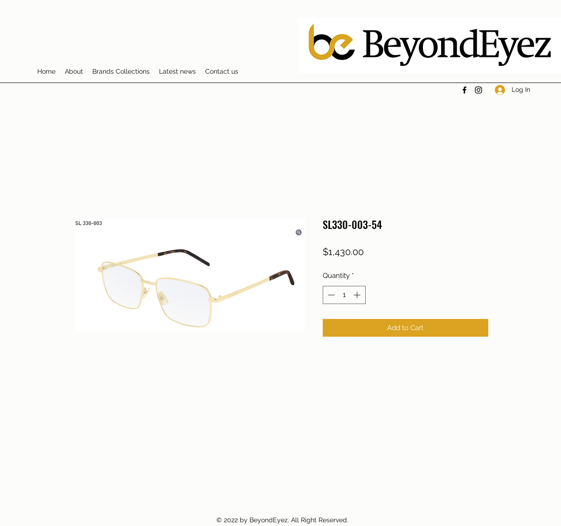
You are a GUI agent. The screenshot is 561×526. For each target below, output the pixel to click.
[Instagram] (478, 90)
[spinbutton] (344, 295)
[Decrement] (330, 295)
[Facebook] (464, 90)
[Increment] (358, 295)
